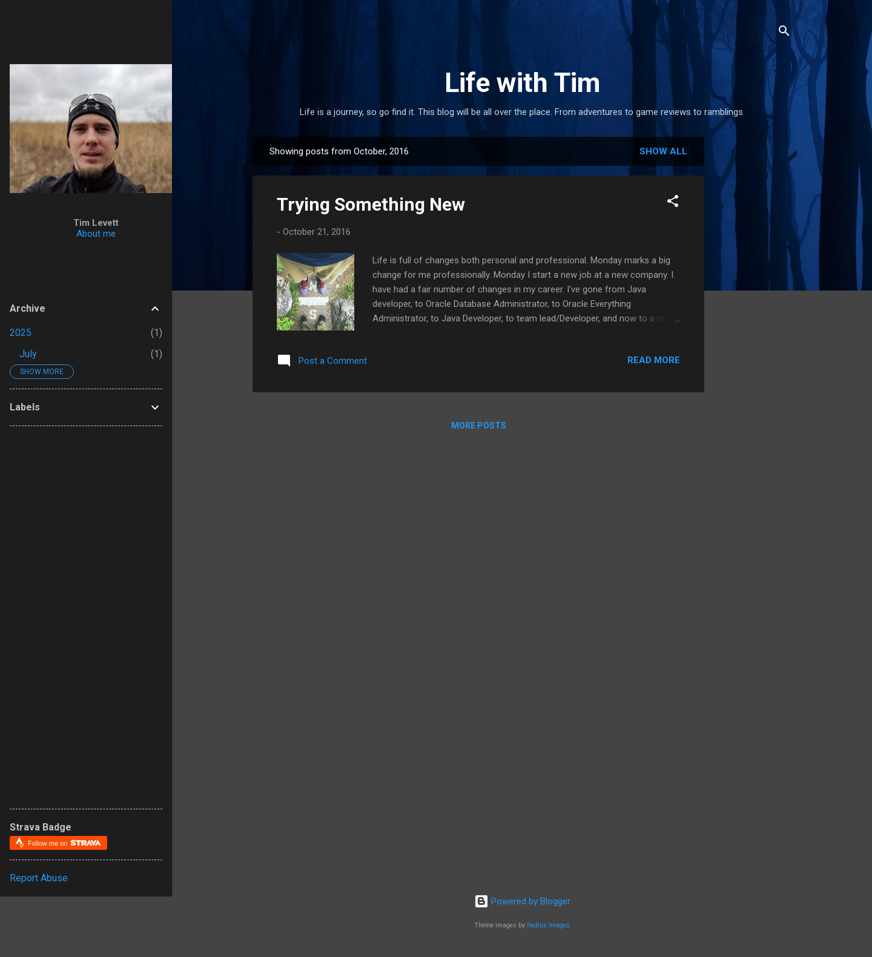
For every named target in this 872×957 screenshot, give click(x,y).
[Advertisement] (793, 318)
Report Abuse (39, 878)
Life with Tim (522, 83)
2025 (20, 332)
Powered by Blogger (522, 901)
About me (96, 233)
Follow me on (64, 843)
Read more (653, 360)
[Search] (784, 33)
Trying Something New (371, 204)
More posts (478, 425)
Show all (663, 151)
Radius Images (548, 925)
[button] (673, 203)
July (28, 354)
